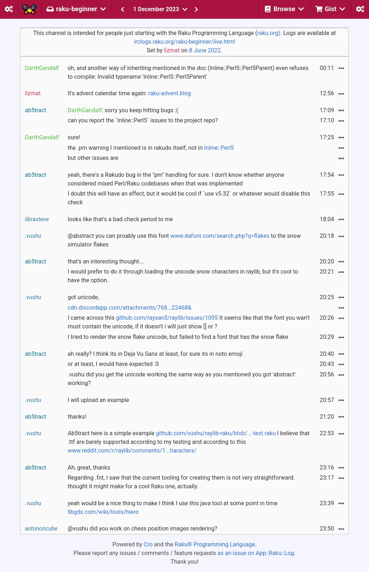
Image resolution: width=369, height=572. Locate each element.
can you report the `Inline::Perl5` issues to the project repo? (143, 120)
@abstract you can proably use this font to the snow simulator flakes (184, 240)
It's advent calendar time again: (129, 93)
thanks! (77, 416)
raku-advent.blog (169, 93)
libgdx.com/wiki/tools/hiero (103, 511)
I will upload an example (98, 400)
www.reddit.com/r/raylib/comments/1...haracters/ (132, 450)
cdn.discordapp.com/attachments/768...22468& (130, 307)
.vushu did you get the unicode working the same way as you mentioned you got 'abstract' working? (182, 379)
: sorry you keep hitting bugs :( (123, 110)
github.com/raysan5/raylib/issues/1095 (167, 317)
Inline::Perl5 (219, 147)
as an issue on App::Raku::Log (256, 553)
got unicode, (83, 297)
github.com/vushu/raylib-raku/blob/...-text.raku (216, 433)
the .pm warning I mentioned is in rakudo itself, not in (151, 147)
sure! (74, 137)
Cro (148, 544)
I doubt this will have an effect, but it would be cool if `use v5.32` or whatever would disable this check (189, 198)
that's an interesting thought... (106, 261)
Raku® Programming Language (215, 544)
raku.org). (269, 33)
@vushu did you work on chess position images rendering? (142, 528)
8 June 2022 (205, 50)
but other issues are (93, 157)
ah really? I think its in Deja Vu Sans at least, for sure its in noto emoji (155, 353)
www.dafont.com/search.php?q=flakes (220, 235)
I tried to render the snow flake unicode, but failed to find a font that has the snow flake (178, 336)
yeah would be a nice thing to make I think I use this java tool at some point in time (172, 507)
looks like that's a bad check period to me (120, 219)
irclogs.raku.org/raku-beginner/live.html (184, 41)
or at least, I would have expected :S (113, 364)
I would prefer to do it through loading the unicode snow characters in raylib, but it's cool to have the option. (183, 276)
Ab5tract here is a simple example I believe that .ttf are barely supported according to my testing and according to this (189, 442)
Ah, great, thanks (89, 467)
